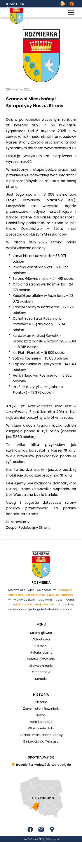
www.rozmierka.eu (60, 148)
